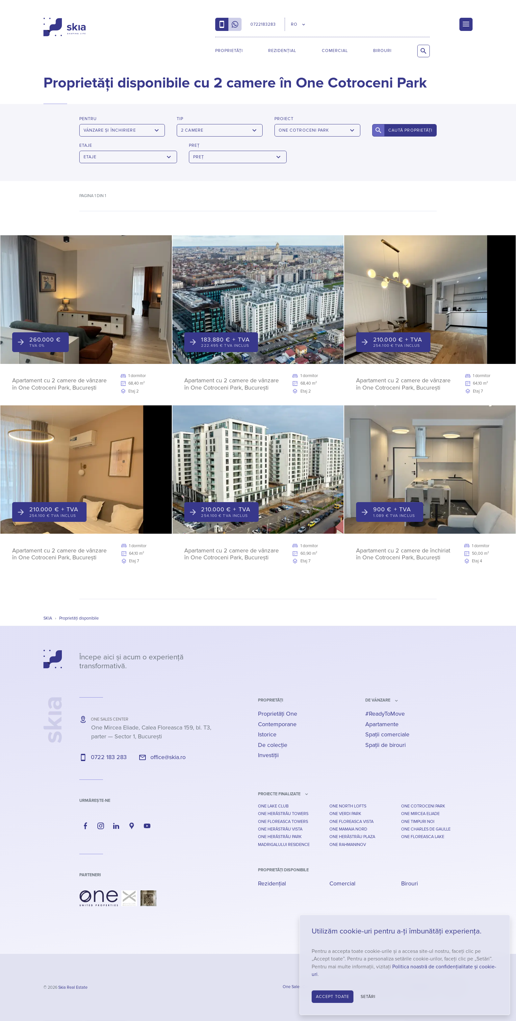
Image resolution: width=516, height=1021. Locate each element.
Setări (368, 996)
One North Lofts (347, 806)
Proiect (284, 118)
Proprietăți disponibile (283, 870)
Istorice (267, 734)
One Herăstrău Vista (280, 829)
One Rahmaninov (347, 844)
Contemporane (277, 724)
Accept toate (332, 996)
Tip (180, 118)
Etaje (85, 145)
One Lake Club (273, 806)
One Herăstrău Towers (283, 813)
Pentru (88, 118)
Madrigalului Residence (284, 844)
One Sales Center (299, 986)
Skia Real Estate (73, 987)
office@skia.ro (168, 757)
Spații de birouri (385, 745)
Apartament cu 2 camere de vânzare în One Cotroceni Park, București (59, 384)
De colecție (272, 745)
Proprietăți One (277, 713)
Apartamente (382, 724)
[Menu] (466, 24)
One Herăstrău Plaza (352, 836)
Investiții (268, 755)
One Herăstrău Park (280, 836)
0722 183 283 (109, 757)
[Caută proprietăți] (423, 51)
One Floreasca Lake (422, 836)
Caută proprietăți (410, 130)
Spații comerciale (387, 734)
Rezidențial (282, 50)
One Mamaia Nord (348, 829)
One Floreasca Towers (283, 821)
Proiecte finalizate (279, 794)
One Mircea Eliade (420, 813)
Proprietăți (229, 50)
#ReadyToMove (385, 713)
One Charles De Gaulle (426, 829)
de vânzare (377, 700)
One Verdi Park (345, 813)
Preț (194, 145)
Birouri (382, 50)
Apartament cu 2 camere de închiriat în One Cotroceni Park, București (403, 554)
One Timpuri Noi (417, 821)
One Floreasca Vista (351, 821)
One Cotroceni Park (423, 806)
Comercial (335, 50)
